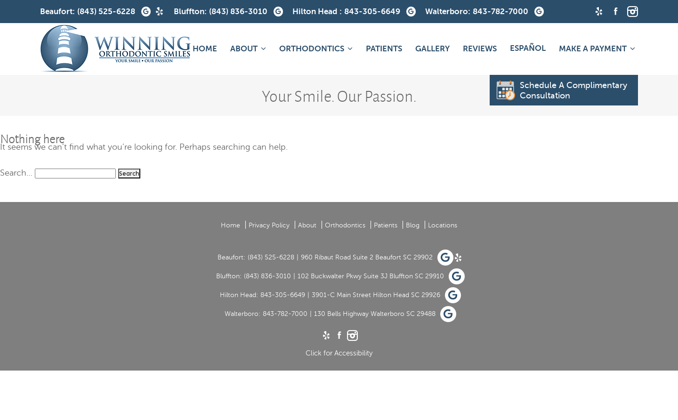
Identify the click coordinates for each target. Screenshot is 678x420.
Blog (413, 225)
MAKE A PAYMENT (593, 48)
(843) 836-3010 (267, 276)
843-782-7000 (285, 313)
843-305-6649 (282, 295)
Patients (384, 48)
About (244, 48)
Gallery (432, 48)
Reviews (480, 48)
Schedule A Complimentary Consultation (562, 90)
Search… (16, 173)
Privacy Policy (269, 225)
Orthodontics (311, 48)
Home (205, 48)
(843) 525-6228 (271, 257)
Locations (442, 225)
